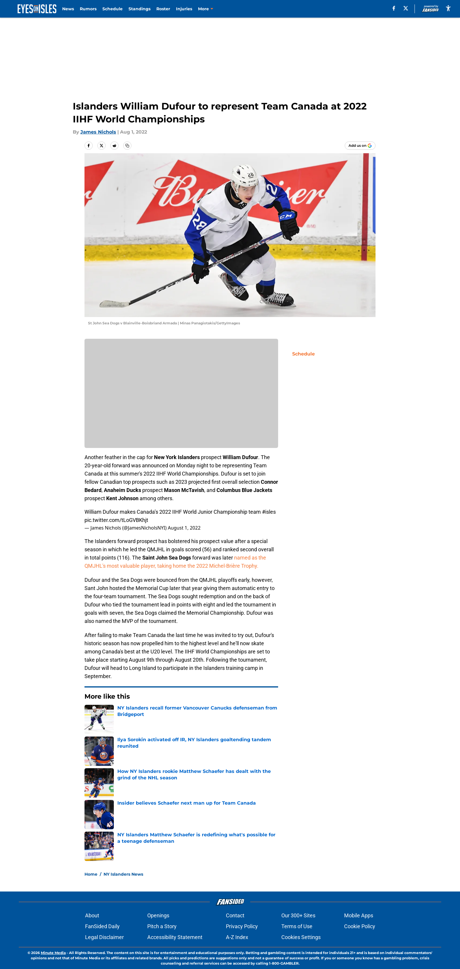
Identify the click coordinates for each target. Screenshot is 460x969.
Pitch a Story (162, 926)
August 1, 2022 (184, 528)
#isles (269, 512)
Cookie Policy (359, 926)
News (68, 8)
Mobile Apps (358, 915)
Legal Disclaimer (104, 937)
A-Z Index (237, 937)
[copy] (127, 145)
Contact (235, 915)
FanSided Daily (102, 926)
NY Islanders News (123, 874)
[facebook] (394, 8)
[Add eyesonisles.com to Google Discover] (360, 145)
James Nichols (98, 132)
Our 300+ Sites (298, 915)
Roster (163, 8)
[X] (405, 8)
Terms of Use (296, 926)
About (92, 915)
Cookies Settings (301, 937)
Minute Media (53, 953)
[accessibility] (448, 8)
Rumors (88, 8)
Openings (158, 915)
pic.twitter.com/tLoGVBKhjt (116, 520)
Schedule (112, 8)
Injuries (184, 8)
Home (90, 874)
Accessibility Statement (174, 937)
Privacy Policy (242, 926)
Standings (139, 8)
